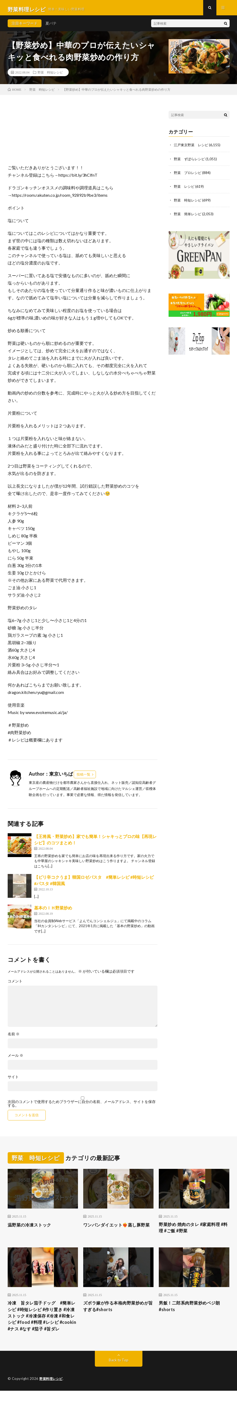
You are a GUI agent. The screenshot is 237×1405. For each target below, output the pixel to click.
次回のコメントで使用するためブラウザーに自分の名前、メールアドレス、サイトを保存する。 (82, 1106)
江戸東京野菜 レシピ (192, 148)
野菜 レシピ (185, 189)
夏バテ (51, 26)
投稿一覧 (83, 777)
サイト (13, 1080)
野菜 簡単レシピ (188, 216)
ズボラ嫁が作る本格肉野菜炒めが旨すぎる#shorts (117, 1311)
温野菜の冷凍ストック (32, 1228)
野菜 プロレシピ (188, 175)
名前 (14, 1037)
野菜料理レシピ (51, 1393)
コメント (15, 984)
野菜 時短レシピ (50, 75)
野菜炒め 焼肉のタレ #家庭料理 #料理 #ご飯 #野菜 (193, 1231)
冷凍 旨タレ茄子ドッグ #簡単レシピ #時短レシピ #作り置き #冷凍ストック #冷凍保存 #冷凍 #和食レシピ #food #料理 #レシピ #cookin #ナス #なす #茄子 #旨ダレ (43, 1325)
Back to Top (118, 1374)
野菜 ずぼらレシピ (190, 161)
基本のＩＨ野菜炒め (53, 910)
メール (15, 1058)
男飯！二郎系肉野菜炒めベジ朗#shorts (193, 1311)
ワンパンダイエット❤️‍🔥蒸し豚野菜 (118, 1231)
